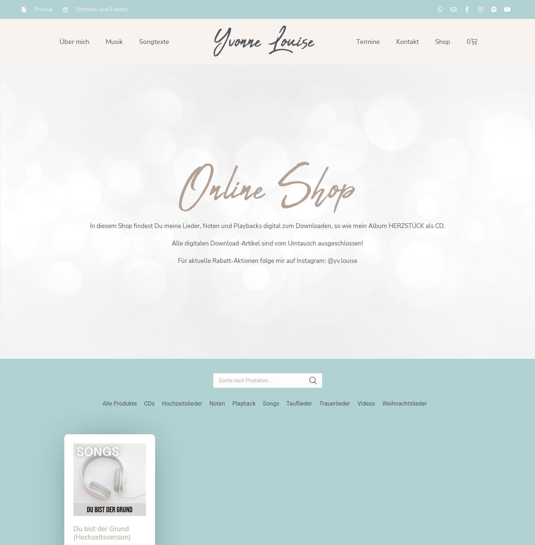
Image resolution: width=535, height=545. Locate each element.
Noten (217, 403)
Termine (368, 41)
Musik (114, 41)
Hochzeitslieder (182, 403)
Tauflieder (299, 403)
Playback (243, 403)
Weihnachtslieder (404, 403)
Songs (271, 403)
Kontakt (407, 41)
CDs (149, 403)
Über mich (74, 41)
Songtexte (154, 41)
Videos (366, 403)
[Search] (313, 380)
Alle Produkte (119, 403)
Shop (442, 41)
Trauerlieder (334, 403)
